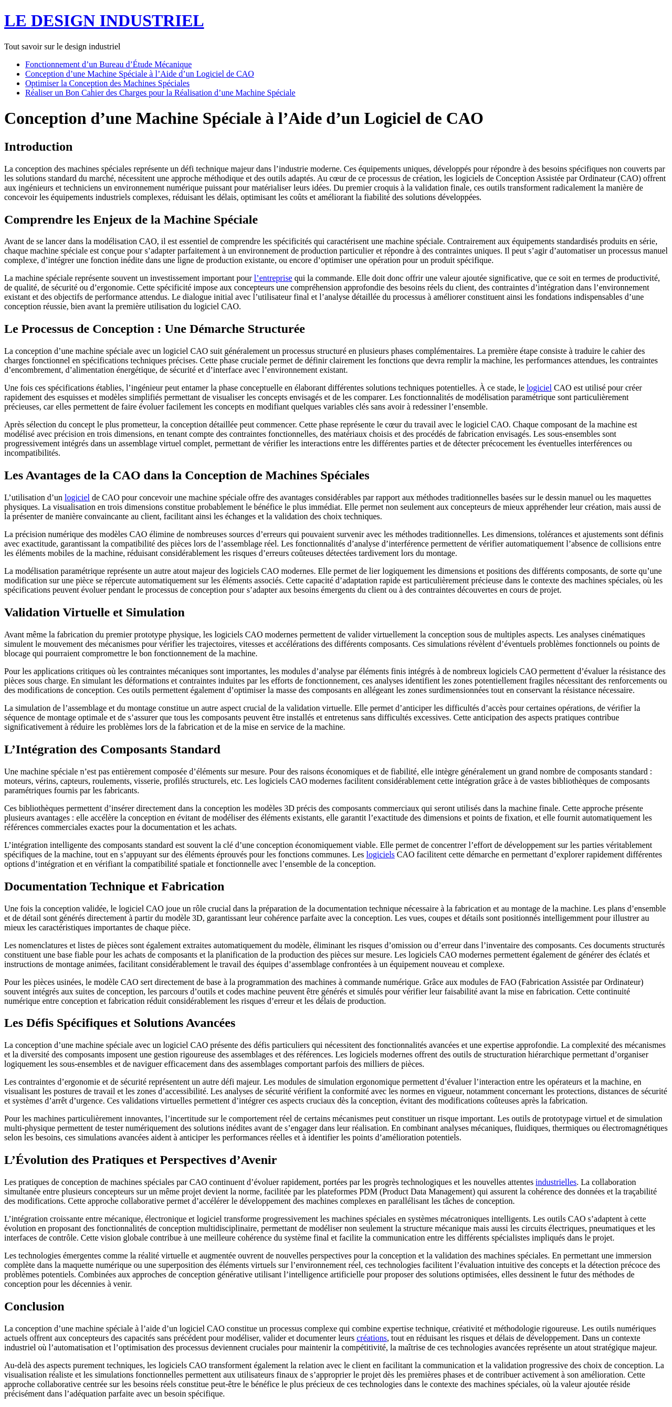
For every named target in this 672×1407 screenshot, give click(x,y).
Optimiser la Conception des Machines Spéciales (107, 83)
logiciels (380, 854)
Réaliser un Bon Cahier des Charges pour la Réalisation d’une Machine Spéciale (160, 92)
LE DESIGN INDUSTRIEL (104, 20)
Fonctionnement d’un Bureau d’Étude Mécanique (108, 64)
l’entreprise (273, 278)
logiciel (539, 387)
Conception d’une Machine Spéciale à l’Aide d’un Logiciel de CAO (139, 73)
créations (371, 1338)
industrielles (556, 1182)
